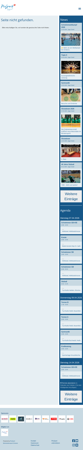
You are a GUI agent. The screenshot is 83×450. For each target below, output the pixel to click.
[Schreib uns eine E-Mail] (76, 445)
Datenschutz (35, 445)
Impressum (35, 443)
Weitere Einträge (71, 196)
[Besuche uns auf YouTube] (76, 441)
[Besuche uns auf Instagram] (73, 445)
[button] (71, 227)
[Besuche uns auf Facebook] (73, 441)
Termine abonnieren (68, 383)
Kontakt (33, 441)
